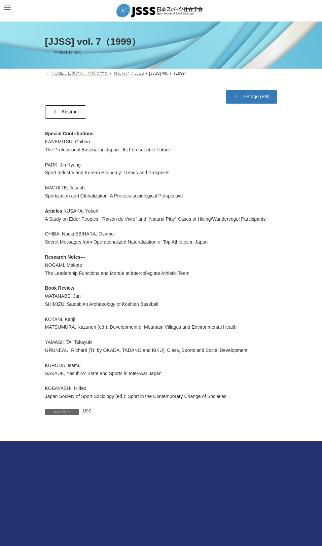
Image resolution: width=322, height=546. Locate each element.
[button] (251, 97)
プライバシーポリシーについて (73, 500)
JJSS (87, 411)
